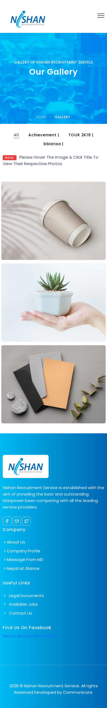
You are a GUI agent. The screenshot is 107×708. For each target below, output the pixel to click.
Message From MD (25, 559)
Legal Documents (23, 595)
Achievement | (43, 135)
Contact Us (17, 613)
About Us (16, 542)
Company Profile (23, 551)
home (41, 117)
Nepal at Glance (23, 568)
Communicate (77, 692)
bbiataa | (53, 144)
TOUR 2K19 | (80, 135)
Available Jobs (20, 604)
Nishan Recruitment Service (30, 636)
